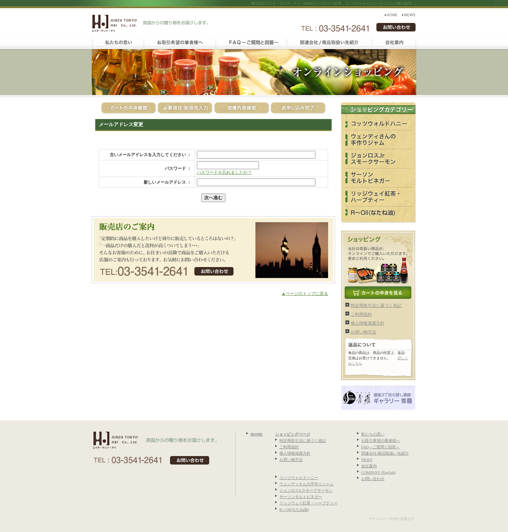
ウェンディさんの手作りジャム (306, 484)
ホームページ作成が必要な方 (392, 519)
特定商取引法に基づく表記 (376, 305)
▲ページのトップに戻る (305, 293)
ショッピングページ (292, 434)
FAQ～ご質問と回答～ (380, 447)
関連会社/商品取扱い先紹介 (385, 453)
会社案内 (369, 466)
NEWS (366, 459)
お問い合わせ (373, 479)
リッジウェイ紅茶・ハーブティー (308, 503)
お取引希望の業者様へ (380, 440)
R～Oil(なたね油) (294, 509)
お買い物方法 (363, 332)
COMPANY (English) (378, 472)
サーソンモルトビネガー (300, 497)
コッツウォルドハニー (298, 477)
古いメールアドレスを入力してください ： (150, 154)
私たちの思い (373, 434)
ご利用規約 (361, 314)
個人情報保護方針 (368, 323)
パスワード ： (178, 168)
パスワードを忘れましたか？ (224, 172)
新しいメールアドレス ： (167, 182)
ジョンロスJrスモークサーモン (306, 490)
